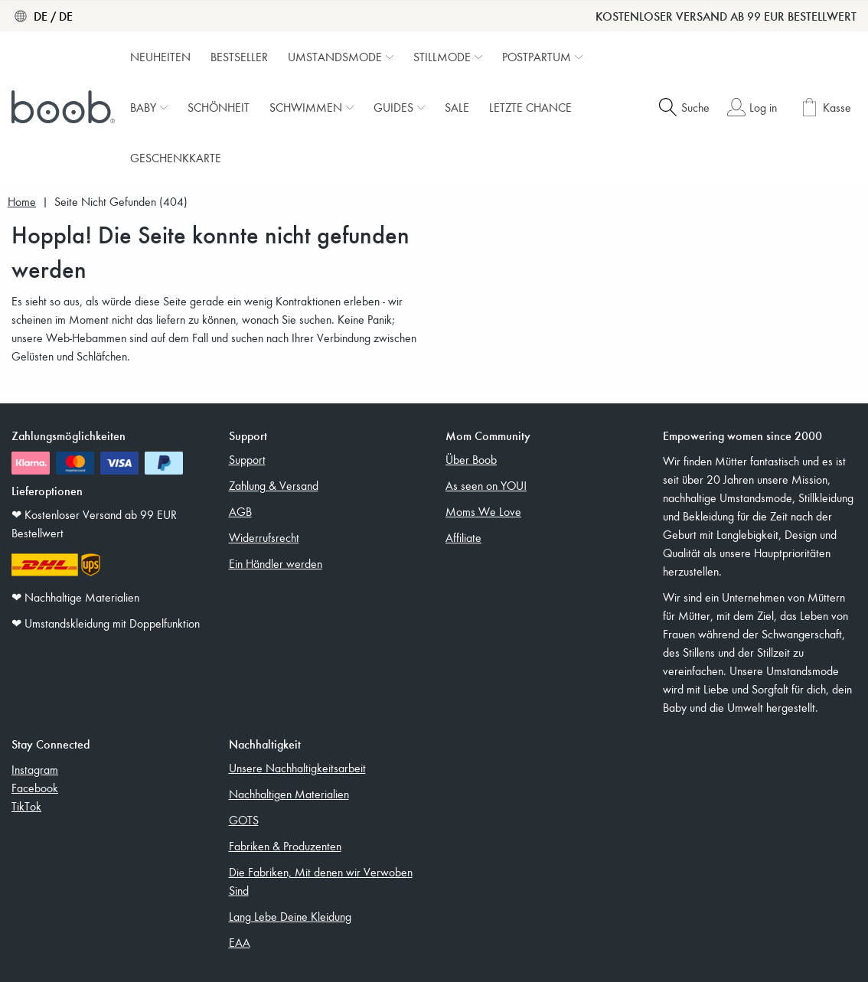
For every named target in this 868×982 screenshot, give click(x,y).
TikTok (26, 806)
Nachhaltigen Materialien (289, 793)
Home (22, 202)
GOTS (244, 819)
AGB (240, 511)
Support (247, 459)
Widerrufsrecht (264, 537)
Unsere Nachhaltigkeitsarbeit (297, 767)
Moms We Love (483, 511)
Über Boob (471, 459)
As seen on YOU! (486, 485)
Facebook (34, 787)
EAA (239, 942)
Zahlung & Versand (273, 485)
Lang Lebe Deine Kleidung (290, 916)
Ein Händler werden (275, 563)
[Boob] (65, 107)
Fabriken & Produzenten (285, 845)
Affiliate (463, 537)
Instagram (34, 769)
